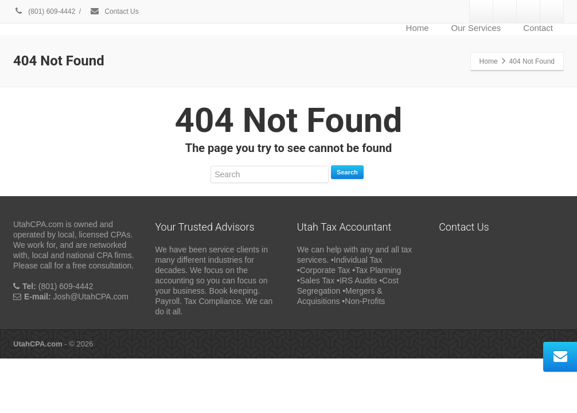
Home (417, 28)
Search (347, 172)
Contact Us (114, 11)
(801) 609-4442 (44, 11)
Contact (538, 28)
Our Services (476, 28)
